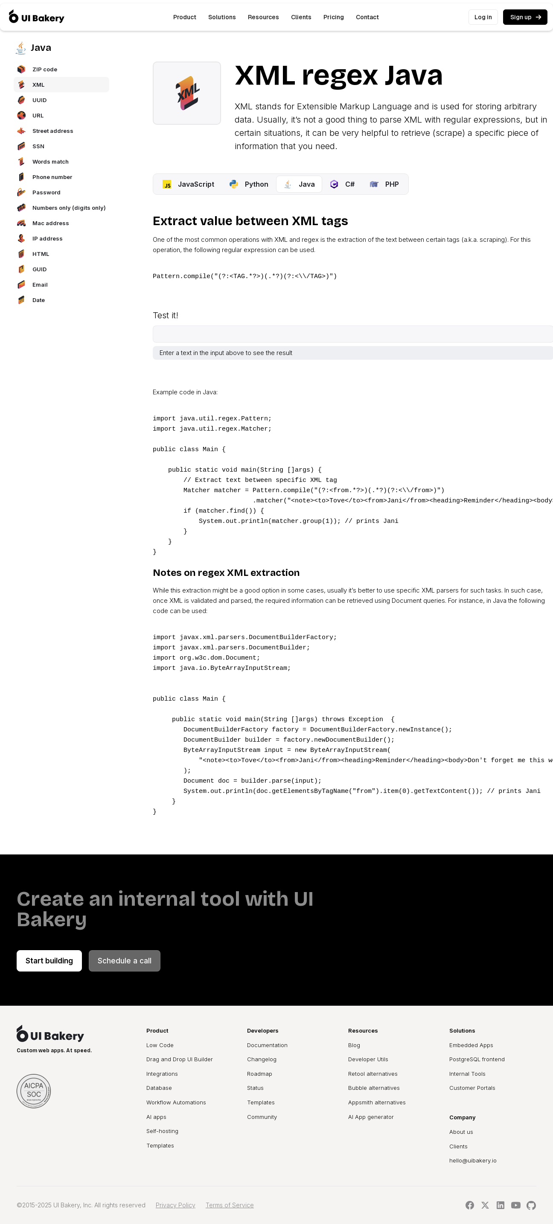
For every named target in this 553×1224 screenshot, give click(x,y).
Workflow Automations (176, 1102)
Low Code (160, 1045)
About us (461, 1131)
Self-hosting (162, 1130)
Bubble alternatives (374, 1087)
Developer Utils (368, 1059)
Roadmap (259, 1073)
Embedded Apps (471, 1045)
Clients (301, 17)
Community (262, 1116)
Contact (367, 17)
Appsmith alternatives (377, 1102)
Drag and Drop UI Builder (179, 1059)
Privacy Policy (175, 1205)
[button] (184, 17)
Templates (160, 1145)
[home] (36, 17)
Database (159, 1087)
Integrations (162, 1073)
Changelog (261, 1059)
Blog (354, 1045)
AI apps (156, 1116)
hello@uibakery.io (473, 1160)
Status (255, 1087)
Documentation (267, 1045)
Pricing (333, 17)
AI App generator (371, 1116)
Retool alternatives (373, 1073)
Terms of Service (230, 1205)
